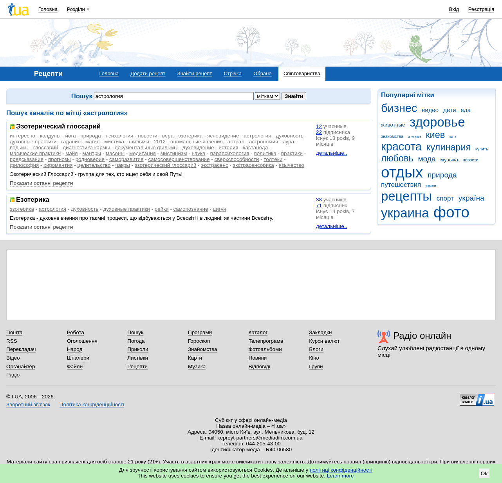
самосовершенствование (178, 159)
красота (401, 146)
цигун (219, 209)
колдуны (50, 136)
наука (198, 153)
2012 (160, 142)
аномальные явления (196, 142)
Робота (75, 332)
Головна (48, 9)
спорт (445, 198)
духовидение (198, 147)
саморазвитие (126, 159)
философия (24, 165)
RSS (11, 341)
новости (471, 159)
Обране (262, 73)
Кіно (314, 358)
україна (471, 198)
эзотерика (190, 136)
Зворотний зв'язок (28, 404)
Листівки (137, 358)
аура (288, 142)
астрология (257, 136)
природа (442, 175)
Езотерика (32, 200)
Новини (258, 358)
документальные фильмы (146, 147)
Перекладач (21, 349)
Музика (197, 366)
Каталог (258, 332)
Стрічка (232, 73)
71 (319, 205)
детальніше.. (331, 153)
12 (319, 126)
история (228, 147)
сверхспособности (237, 159)
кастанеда (255, 147)
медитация (142, 153)
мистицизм (174, 153)
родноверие (90, 159)
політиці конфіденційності (341, 470)
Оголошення (82, 341)
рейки (162, 209)
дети (449, 110)
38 (319, 200)
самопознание (190, 209)
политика (265, 153)
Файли (75, 366)
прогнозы (59, 159)
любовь (397, 158)
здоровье (437, 122)
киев (435, 135)
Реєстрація (481, 9)
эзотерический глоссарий (166, 165)
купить (481, 149)
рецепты (406, 196)
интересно (22, 136)
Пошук (135, 332)
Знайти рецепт (194, 73)
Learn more (340, 476)
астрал (236, 142)
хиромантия (57, 165)
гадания (71, 142)
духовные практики (33, 142)
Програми (200, 332)
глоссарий (45, 147)
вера (167, 136)
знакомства (392, 136)
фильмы (139, 142)
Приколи (137, 349)
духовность (289, 136)
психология (119, 136)
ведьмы (19, 147)
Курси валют (324, 341)
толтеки (273, 159)
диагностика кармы (86, 147)
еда (465, 110)
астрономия (263, 142)
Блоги (316, 349)
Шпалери (78, 358)
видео (430, 110)
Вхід (454, 9)
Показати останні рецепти (41, 183)
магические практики (35, 153)
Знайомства (202, 349)
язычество (291, 165)
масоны (115, 153)
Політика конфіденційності (92, 404)
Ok (484, 473)
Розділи (76, 9)
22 (319, 132)
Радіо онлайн (422, 335)
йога (70, 136)
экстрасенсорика (253, 165)
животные (393, 125)
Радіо (13, 375)
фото (451, 212)
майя (71, 153)
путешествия (401, 184)
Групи (316, 366)
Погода (135, 341)
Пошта (14, 332)
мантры (92, 153)
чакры (122, 165)
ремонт (431, 186)
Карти (195, 358)
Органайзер (20, 366)
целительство (93, 165)
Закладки (320, 332)
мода (426, 159)
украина (405, 213)
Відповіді (260, 366)
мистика (114, 142)
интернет (414, 137)
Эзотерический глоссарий (58, 126)
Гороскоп (199, 341)
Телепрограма (266, 341)
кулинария (448, 147)
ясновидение (223, 136)
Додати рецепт (147, 73)
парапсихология (229, 153)
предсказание (26, 159)
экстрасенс (214, 165)
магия (92, 142)
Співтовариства (302, 73)
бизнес (399, 108)
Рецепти (137, 366)
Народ (75, 349)
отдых (402, 172)
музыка (450, 160)
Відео (13, 358)
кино (453, 137)
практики (292, 153)
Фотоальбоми (265, 349)
